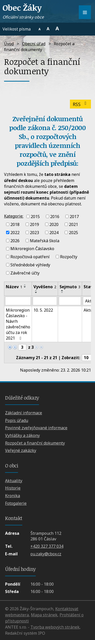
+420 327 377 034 (46, 546)
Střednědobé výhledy (30, 265)
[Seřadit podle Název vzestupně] (25, 285)
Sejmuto (70, 286)
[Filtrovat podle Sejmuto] (70, 301)
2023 (34, 232)
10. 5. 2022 (43, 310)
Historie (13, 488)
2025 (73, 232)
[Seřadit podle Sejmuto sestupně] (62, 293)
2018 (15, 224)
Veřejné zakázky (20, 450)
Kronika (12, 495)
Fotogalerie (16, 503)
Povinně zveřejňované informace (36, 428)
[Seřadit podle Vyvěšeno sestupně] (36, 293)
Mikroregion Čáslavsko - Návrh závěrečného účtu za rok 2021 (18, 324)
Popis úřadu (16, 420)
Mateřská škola (44, 240)
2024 (54, 232)
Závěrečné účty (25, 273)
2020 (54, 224)
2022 (15, 232)
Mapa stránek (44, 615)
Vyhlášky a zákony (22, 435)
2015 (35, 216)
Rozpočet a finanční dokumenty (35, 443)
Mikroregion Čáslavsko (32, 248)
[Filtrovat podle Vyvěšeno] (45, 301)
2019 (34, 224)
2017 (74, 216)
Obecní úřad (33, 44)
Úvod (9, 44)
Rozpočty (68, 257)
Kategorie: (13, 216)
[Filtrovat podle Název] (18, 301)
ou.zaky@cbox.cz (45, 554)
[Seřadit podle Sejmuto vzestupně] (62, 290)
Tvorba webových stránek (55, 627)
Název (14, 286)
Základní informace (23, 413)
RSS (80, 104)
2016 (54, 216)
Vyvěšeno (44, 286)
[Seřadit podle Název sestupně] (25, 287)
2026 (15, 240)
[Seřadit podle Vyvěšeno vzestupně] (36, 290)
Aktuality (13, 480)
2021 (73, 224)
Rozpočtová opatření (30, 257)
